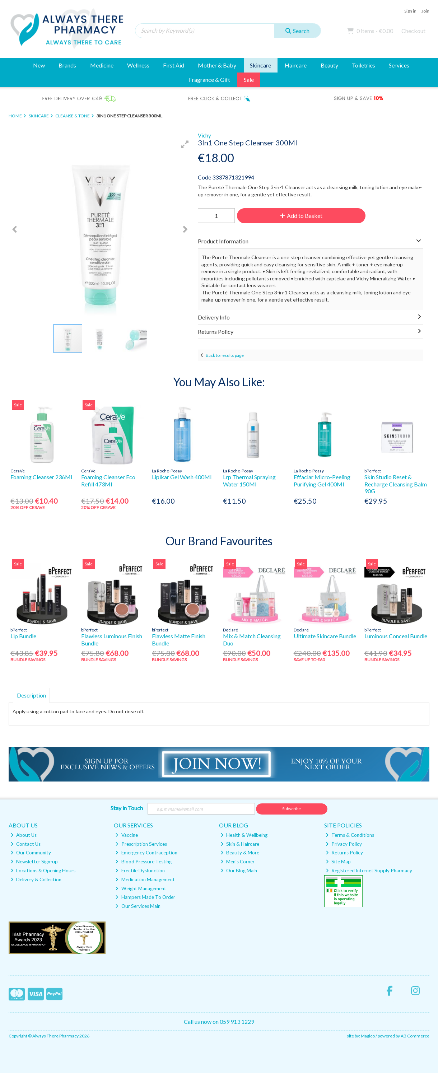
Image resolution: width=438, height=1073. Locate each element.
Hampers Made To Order (145, 897)
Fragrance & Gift (209, 79)
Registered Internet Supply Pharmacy (369, 870)
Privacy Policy (344, 844)
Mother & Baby (217, 65)
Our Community (30, 852)
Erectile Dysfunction (139, 870)
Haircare (296, 65)
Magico (368, 1036)
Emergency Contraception (146, 852)
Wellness (138, 65)
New (39, 65)
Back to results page (225, 355)
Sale (249, 79)
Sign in (410, 11)
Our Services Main (137, 906)
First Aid (173, 65)
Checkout (413, 30)
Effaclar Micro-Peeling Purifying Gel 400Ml (322, 480)
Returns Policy (344, 852)
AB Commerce (415, 1036)
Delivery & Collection (35, 879)
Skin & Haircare (239, 844)
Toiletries (363, 65)
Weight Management (140, 888)
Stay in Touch (127, 807)
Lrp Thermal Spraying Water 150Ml (249, 480)
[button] (185, 144)
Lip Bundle (23, 636)
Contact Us (25, 844)
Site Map (338, 861)
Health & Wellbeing (243, 835)
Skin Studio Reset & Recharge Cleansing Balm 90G (395, 483)
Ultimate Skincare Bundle (325, 636)
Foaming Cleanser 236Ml (41, 476)
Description (31, 695)
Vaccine (126, 835)
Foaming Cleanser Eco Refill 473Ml (108, 480)
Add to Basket (301, 215)
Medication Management (144, 879)
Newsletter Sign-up (34, 861)
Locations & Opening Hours (42, 870)
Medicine (101, 65)
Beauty (329, 65)
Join (425, 11)
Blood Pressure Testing (143, 861)
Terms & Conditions (350, 835)
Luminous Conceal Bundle (395, 636)
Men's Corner (237, 861)
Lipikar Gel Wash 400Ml (181, 476)
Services (399, 65)
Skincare (260, 65)
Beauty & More (239, 852)
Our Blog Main (238, 870)
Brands (67, 65)
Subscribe (291, 808)
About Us (23, 835)
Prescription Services (141, 844)
